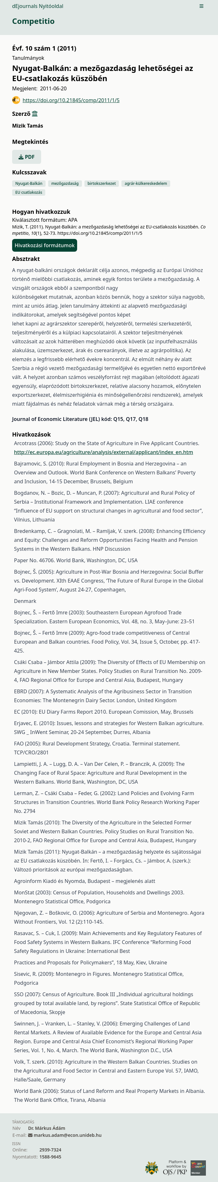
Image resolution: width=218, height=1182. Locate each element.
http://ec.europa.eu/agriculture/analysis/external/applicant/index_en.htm (103, 452)
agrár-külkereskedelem (146, 183)
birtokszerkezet (102, 183)
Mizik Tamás (27, 125)
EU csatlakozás (28, 192)
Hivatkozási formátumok (45, 245)
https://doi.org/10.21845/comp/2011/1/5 (66, 100)
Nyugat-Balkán (28, 183)
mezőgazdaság (65, 183)
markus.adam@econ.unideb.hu (68, 1135)
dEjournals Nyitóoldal (37, 6)
